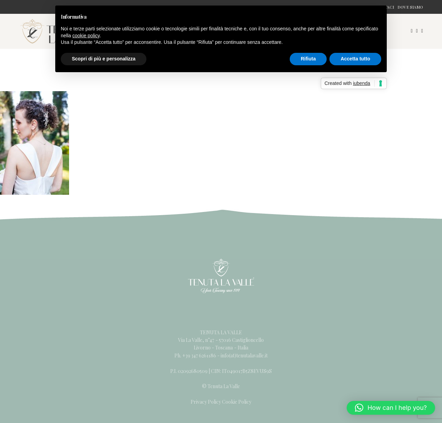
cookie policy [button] (85, 35)
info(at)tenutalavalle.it (244, 355)
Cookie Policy (236, 401)
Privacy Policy (206, 401)
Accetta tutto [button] (355, 58)
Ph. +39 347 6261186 (195, 355)
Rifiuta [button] (308, 58)
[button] (391, 408)
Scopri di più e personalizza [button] (103, 58)
